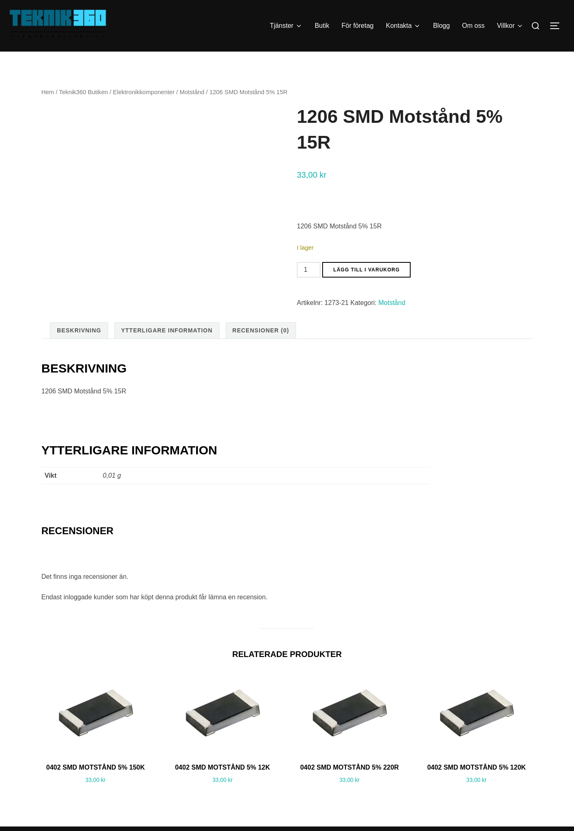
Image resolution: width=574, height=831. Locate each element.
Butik (322, 25)
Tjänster (286, 25)
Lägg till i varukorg (366, 286)
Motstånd (192, 108)
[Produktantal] (309, 286)
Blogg (441, 25)
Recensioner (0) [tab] (261, 346)
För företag (357, 25)
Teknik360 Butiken (83, 108)
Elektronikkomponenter (144, 108)
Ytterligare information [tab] (166, 346)
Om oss (473, 25)
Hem (47, 108)
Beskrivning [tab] (79, 346)
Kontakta (403, 25)
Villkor (510, 25)
